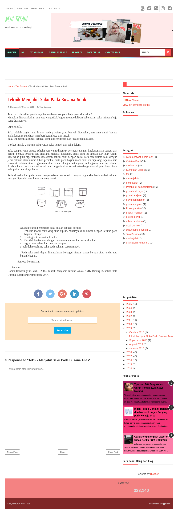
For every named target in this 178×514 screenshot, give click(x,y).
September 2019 (138, 340)
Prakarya (77, 52)
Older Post (113, 452)
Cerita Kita (131, 165)
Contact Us (22, 8)
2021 (129, 320)
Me (22, 52)
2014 (129, 368)
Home (11, 52)
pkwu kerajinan (134, 195)
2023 (129, 312)
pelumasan (132, 182)
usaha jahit (132, 238)
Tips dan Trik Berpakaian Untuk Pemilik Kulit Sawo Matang (149, 387)
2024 (129, 308)
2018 (129, 352)
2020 (129, 324)
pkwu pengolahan (135, 199)
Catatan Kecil (112, 52)
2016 (129, 360)
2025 (129, 304)
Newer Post (12, 452)
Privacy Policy (38, 8)
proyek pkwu (133, 216)
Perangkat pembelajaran (139, 186)
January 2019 (137, 348)
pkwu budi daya (134, 191)
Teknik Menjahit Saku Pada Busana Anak (151, 336)
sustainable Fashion (137, 229)
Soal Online (93, 52)
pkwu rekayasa (134, 204)
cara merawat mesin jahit (139, 157)
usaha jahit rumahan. (137, 242)
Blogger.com (165, 504)
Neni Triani (16, 19)
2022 (129, 316)
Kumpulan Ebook (57, 52)
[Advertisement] (91, 68)
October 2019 (137, 332)
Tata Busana (36, 52)
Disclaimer (54, 8)
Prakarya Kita (133, 208)
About (9, 8)
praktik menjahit (134, 212)
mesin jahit (132, 178)
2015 (129, 364)
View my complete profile (136, 104)
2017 (129, 356)
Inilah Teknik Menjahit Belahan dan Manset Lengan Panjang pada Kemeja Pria (152, 412)
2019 (129, 328)
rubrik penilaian (134, 221)
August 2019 (136, 344)
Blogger (154, 474)
